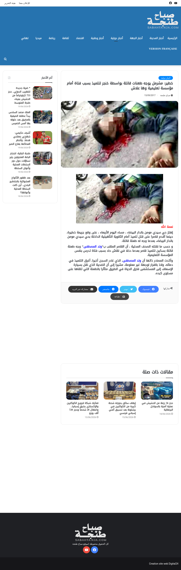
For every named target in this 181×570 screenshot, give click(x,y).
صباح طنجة (165, 95)
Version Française (163, 48)
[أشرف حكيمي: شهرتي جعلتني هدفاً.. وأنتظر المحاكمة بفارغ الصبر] (42, 137)
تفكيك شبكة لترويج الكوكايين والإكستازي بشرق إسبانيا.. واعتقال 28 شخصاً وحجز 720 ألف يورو (82, 408)
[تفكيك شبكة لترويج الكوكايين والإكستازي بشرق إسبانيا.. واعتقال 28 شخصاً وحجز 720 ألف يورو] (82, 391)
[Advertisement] (119, 333)
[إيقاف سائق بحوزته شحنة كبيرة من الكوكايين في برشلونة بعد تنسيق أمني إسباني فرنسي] (120, 391)
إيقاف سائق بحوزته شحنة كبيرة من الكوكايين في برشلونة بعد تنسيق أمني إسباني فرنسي (122, 408)
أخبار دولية (117, 38)
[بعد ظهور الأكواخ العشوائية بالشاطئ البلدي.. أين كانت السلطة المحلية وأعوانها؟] (42, 182)
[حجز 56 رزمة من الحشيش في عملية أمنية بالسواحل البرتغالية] (157, 391)
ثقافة (65, 38)
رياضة (52, 38)
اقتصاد (80, 38)
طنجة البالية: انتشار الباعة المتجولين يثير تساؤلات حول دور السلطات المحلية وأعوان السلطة (19, 161)
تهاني (24, 38)
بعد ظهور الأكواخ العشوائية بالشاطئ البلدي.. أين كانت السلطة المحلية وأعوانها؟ (19, 185)
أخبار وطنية (97, 38)
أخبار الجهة (136, 38)
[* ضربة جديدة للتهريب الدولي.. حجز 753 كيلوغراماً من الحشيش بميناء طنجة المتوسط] (42, 92)
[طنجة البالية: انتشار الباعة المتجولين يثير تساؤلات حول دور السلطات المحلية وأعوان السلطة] (42, 158)
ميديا (38, 38)
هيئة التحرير (9, 3)
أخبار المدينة (157, 38)
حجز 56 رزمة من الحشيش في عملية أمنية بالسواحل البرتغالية (157, 406)
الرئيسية (172, 38)
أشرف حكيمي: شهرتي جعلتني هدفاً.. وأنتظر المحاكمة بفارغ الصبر (19, 138)
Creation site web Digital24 (163, 563)
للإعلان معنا (24, 3)
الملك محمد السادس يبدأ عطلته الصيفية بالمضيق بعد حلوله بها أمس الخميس (19, 118)
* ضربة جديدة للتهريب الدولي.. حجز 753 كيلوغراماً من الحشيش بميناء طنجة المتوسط (19, 95)
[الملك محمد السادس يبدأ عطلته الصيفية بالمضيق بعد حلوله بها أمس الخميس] (42, 117)
